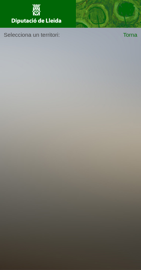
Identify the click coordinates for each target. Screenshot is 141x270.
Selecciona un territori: (32, 35)
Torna (130, 35)
